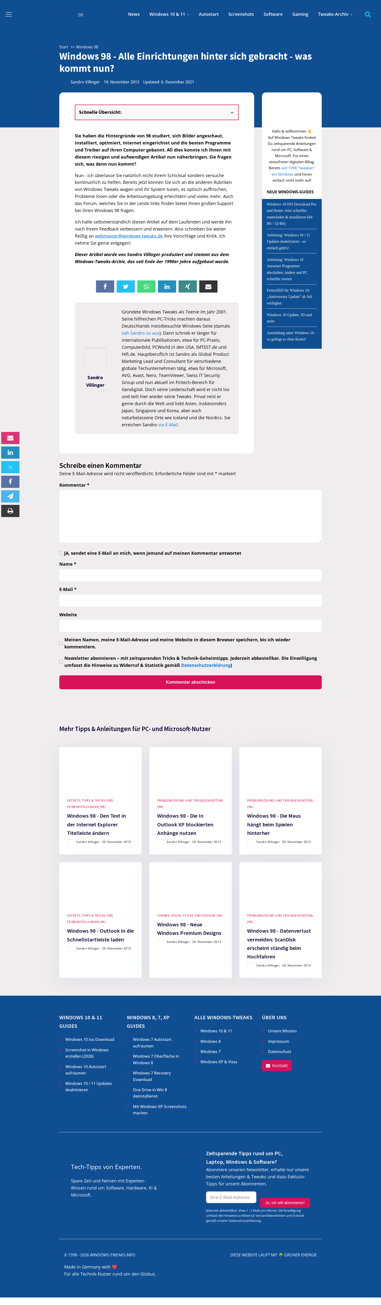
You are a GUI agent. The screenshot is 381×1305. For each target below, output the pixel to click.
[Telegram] (10, 496)
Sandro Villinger (85, 82)
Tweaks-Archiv (333, 14)
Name (67, 564)
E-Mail (68, 589)
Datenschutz (279, 1059)
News (134, 14)
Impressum (278, 1048)
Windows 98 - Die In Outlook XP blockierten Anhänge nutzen (185, 828)
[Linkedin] (10, 453)
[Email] (10, 438)
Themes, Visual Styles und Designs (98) (189, 923)
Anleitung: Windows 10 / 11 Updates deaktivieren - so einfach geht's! (288, 241)
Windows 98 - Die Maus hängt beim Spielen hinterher (274, 828)
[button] (277, 1073)
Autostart (209, 14)
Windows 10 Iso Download (89, 1047)
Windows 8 (210, 1048)
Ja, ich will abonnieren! (285, 1205)
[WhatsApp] (146, 286)
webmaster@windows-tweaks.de (129, 236)
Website (68, 614)
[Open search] (367, 14)
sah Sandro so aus (140, 333)
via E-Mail (168, 425)
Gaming (300, 14)
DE (80, 15)
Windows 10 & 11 (167, 14)
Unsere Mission (282, 1038)
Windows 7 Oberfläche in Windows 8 (156, 1067)
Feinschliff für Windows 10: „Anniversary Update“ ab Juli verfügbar (289, 296)
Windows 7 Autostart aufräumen (152, 1050)
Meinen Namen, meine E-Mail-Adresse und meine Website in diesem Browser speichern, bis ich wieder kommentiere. (177, 643)
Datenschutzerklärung (206, 665)
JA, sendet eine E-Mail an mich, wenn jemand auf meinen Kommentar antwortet (152, 553)
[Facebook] (10, 482)
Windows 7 (210, 1059)
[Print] (10, 511)
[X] (10, 467)
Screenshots (241, 14)
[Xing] (188, 286)
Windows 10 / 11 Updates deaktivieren (88, 1094)
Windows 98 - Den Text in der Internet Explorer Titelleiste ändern (96, 828)
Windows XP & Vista (218, 1069)
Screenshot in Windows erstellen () (87, 1061)
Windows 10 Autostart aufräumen (85, 1077)
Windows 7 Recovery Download (152, 1084)
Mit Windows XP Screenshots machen (160, 1117)
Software (273, 14)
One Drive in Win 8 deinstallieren (150, 1100)
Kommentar (74, 485)
